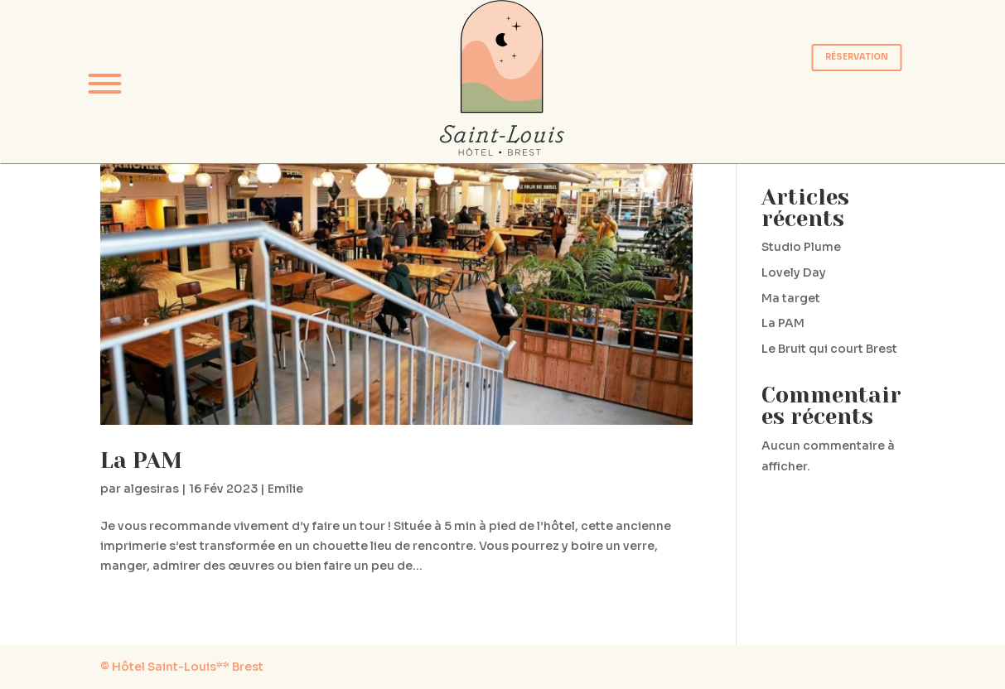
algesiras (151, 488)
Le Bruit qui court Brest (829, 348)
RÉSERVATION (856, 57)
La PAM (141, 460)
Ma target (790, 298)
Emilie (285, 488)
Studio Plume (801, 246)
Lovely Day (793, 272)
